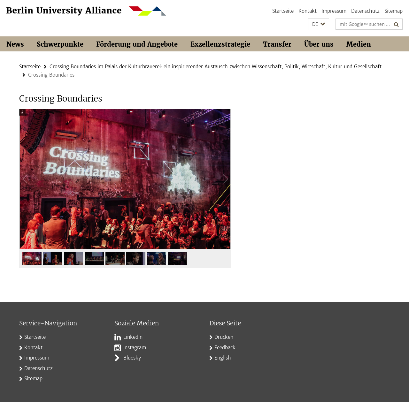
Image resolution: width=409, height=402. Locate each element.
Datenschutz (365, 11)
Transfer (277, 44)
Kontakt (307, 11)
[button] (318, 24)
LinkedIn (133, 337)
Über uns (319, 44)
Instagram (134, 348)
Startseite (283, 11)
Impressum (333, 11)
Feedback (224, 348)
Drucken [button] (223, 337)
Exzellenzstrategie (220, 44)
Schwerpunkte (60, 44)
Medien (358, 44)
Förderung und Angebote (137, 44)
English (222, 358)
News (15, 44)
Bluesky (132, 358)
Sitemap (393, 11)
